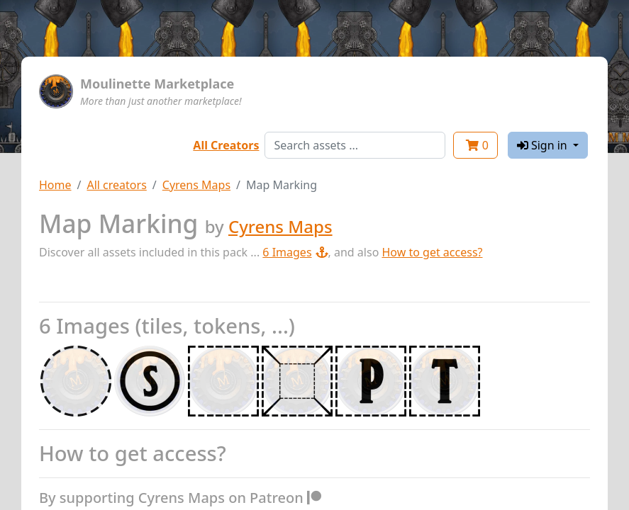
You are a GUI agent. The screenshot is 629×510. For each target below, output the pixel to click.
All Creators (226, 145)
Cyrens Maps (196, 185)
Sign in (543, 145)
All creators (116, 185)
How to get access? (432, 252)
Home (55, 185)
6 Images (295, 252)
